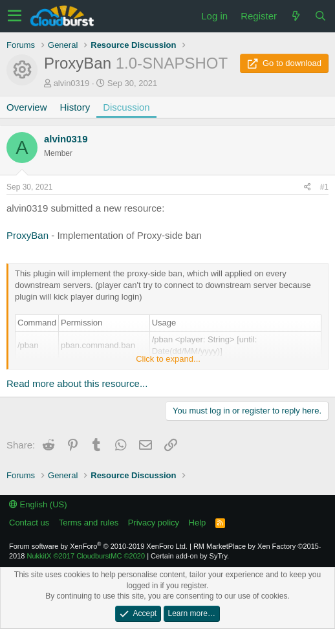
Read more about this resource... (76, 383)
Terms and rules (88, 522)
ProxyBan (27, 235)
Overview (26, 107)
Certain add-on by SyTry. (190, 556)
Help (197, 522)
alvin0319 (72, 83)
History (75, 107)
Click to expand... (168, 359)
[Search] (320, 16)
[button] (15, 16)
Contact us (29, 522)
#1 (324, 187)
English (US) (38, 504)
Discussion (126, 107)
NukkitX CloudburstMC (86, 556)
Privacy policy (153, 522)
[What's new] (295, 16)
